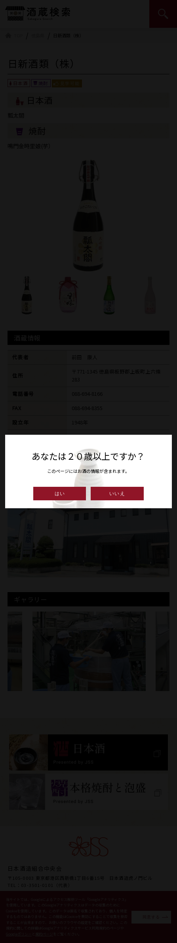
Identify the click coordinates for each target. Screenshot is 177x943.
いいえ (117, 493)
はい (60, 493)
